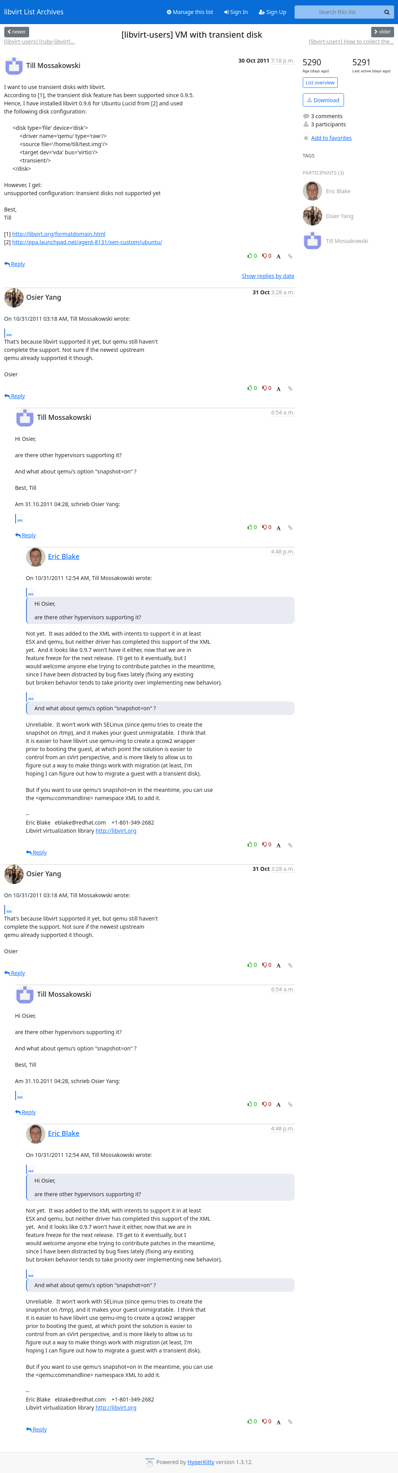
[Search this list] (338, 12)
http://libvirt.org (116, 830)
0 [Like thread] (253, 255)
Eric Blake (64, 556)
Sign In (236, 12)
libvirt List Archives (34, 12)
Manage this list (190, 12)
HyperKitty (200, 1462)
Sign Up (272, 12)
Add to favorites (327, 138)
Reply (14, 263)
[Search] (387, 12)
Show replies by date (268, 276)
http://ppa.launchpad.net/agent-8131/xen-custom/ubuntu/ (87, 242)
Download (323, 100)
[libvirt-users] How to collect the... (351, 41)
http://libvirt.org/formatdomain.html (58, 234)
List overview (320, 82)
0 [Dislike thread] (267, 255)
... (9, 332)
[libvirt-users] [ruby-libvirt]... (39, 41)
